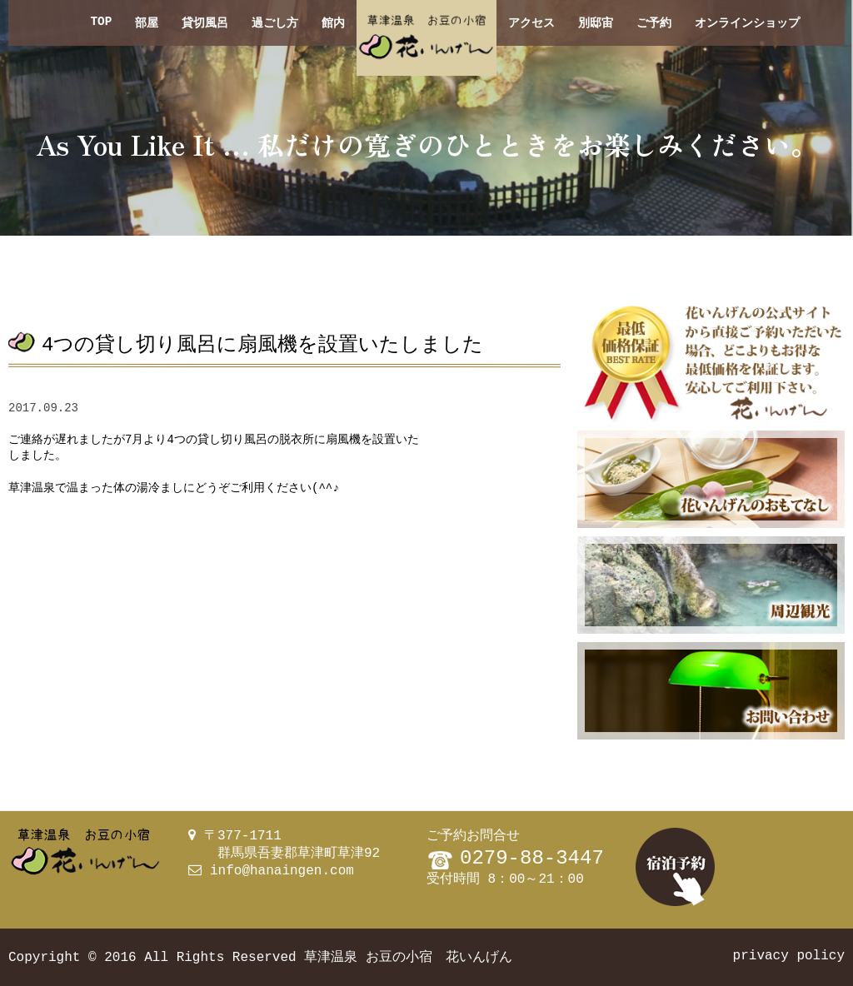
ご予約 (653, 23)
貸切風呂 (205, 23)
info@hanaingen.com (282, 871)
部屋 (146, 23)
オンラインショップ (747, 23)
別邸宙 (595, 23)
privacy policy (789, 956)
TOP (101, 23)
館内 (333, 23)
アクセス (531, 23)
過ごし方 (275, 23)
